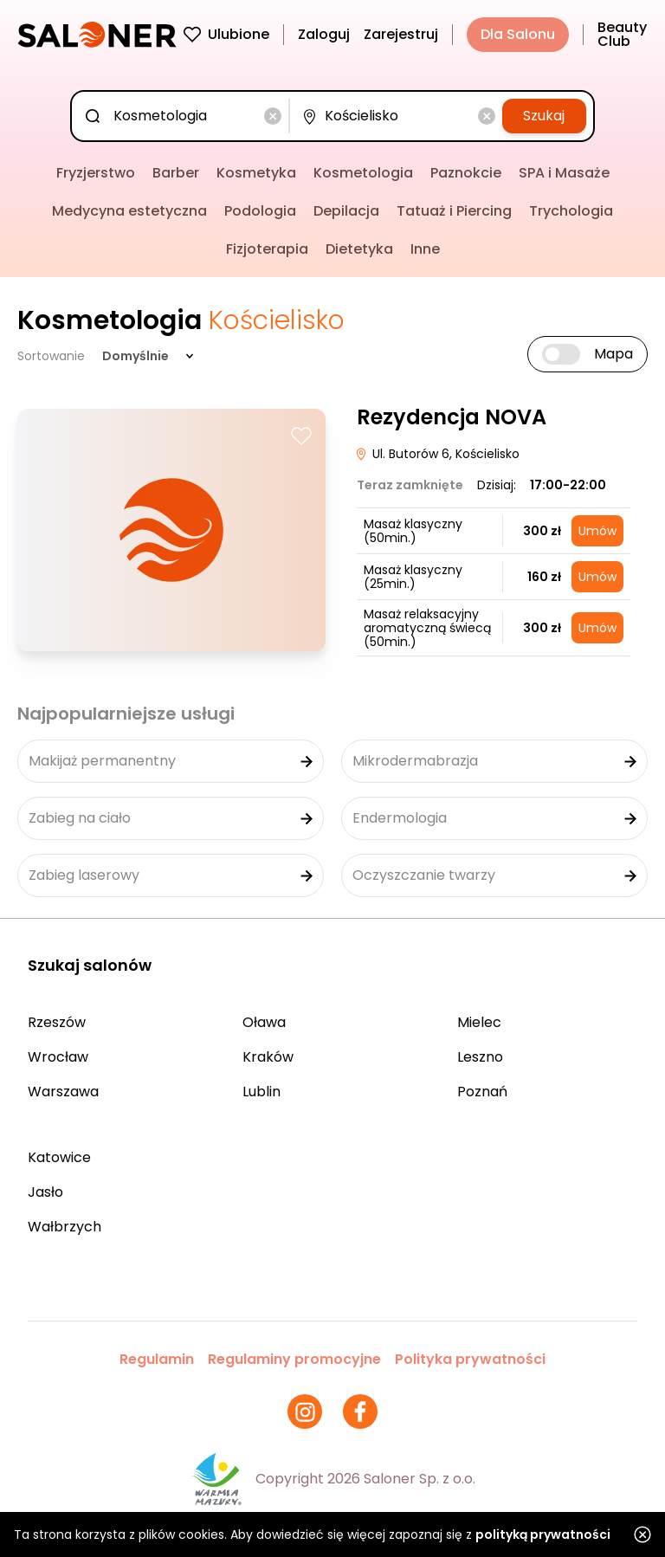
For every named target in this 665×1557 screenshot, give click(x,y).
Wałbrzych (64, 1227)
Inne (425, 249)
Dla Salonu (518, 34)
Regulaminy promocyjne (294, 1359)
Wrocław (58, 1057)
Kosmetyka (256, 173)
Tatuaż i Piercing (454, 211)
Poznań (482, 1092)
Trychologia (571, 211)
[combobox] (183, 116)
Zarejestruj (401, 34)
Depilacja (346, 211)
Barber (175, 173)
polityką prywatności (542, 1534)
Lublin (261, 1092)
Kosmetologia (363, 173)
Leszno (480, 1057)
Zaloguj (324, 34)
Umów (597, 530)
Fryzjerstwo (95, 173)
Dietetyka (359, 249)
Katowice (59, 1157)
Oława (264, 1022)
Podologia (260, 211)
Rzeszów (57, 1022)
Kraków (268, 1057)
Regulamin (156, 1359)
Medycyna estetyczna (129, 211)
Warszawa (63, 1092)
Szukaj (544, 116)
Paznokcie (465, 173)
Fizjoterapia (267, 249)
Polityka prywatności (470, 1359)
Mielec (479, 1022)
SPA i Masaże (564, 173)
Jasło (45, 1192)
